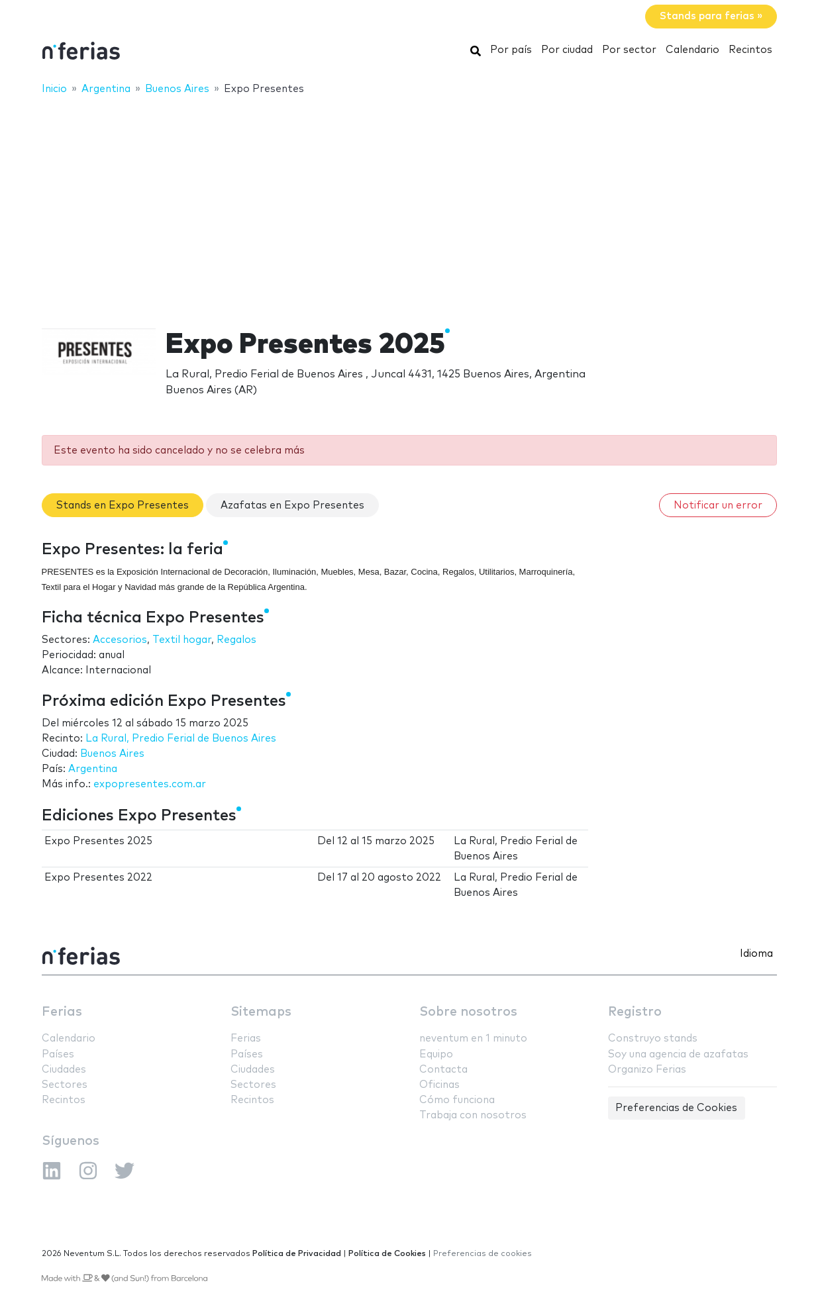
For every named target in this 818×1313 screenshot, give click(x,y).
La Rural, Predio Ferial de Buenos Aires (180, 739)
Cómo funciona (457, 1100)
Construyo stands (652, 1039)
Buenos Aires (112, 754)
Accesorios (120, 640)
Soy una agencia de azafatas (678, 1054)
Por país (511, 50)
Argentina (92, 769)
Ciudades (64, 1070)
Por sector (629, 50)
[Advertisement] (409, 203)
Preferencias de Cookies (676, 1108)
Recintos (750, 50)
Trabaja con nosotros (473, 1115)
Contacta (443, 1070)
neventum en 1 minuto (473, 1039)
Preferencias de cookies (482, 1253)
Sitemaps (260, 1012)
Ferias (62, 1012)
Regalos (236, 640)
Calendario (692, 50)
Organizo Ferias (647, 1070)
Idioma (756, 954)
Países (58, 1054)
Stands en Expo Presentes (122, 506)
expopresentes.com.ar (149, 784)
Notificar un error (718, 506)
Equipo (436, 1054)
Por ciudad (567, 50)
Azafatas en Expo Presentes (292, 506)
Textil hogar (181, 640)
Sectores (64, 1085)
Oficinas (439, 1085)
